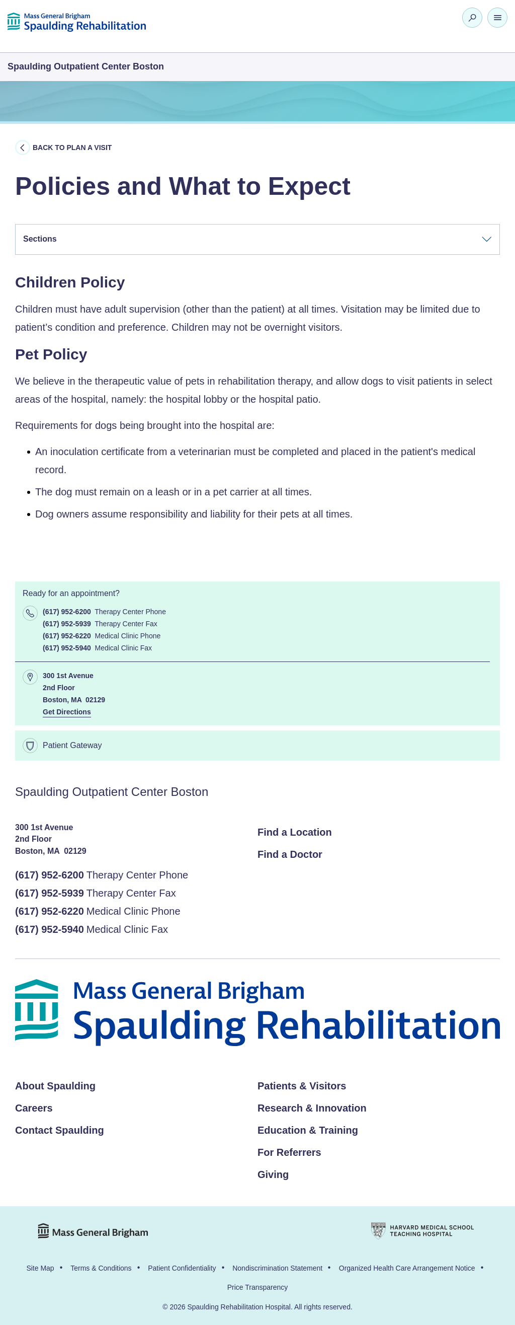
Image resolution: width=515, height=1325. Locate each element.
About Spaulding (55, 1085)
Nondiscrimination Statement (277, 1268)
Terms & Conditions (100, 1268)
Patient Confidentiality (182, 1268)
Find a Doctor (290, 854)
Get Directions (67, 712)
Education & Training (308, 1130)
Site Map (40, 1268)
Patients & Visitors (302, 1085)
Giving (273, 1174)
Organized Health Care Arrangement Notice (407, 1268)
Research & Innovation (312, 1108)
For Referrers (289, 1152)
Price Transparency (257, 1287)
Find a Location (295, 832)
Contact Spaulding (59, 1130)
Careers (34, 1108)
